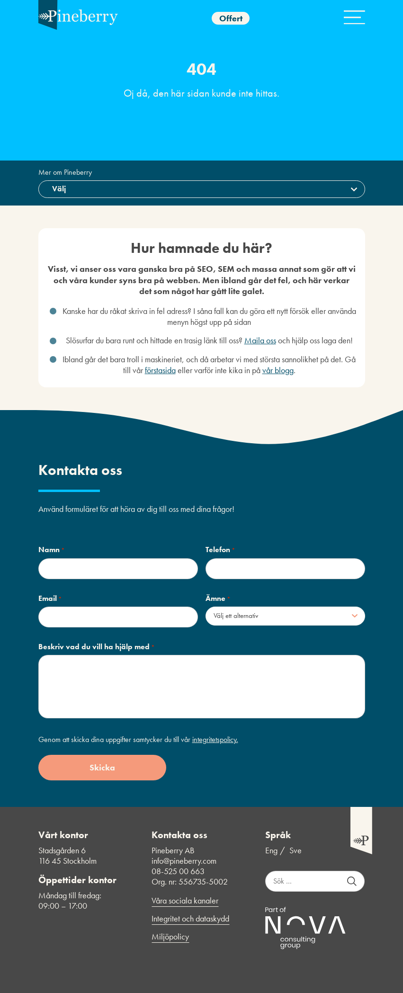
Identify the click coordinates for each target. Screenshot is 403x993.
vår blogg (278, 370)
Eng (271, 850)
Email (50, 598)
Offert (230, 18)
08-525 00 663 (178, 871)
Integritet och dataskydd (190, 918)
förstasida (160, 370)
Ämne (218, 598)
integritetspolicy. (215, 739)
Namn (51, 550)
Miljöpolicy (170, 936)
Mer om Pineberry (65, 172)
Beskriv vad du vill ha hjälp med (96, 647)
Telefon (220, 550)
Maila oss (260, 340)
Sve (295, 850)
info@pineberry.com (184, 860)
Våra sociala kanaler (185, 900)
